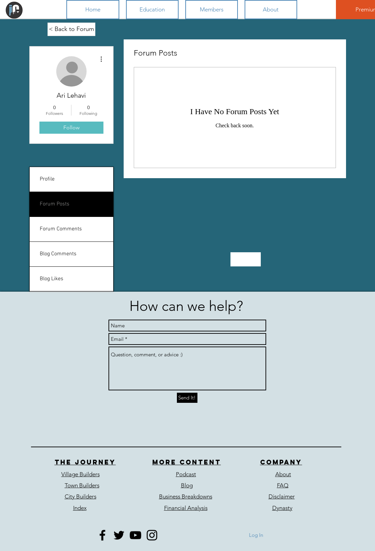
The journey (85, 462)
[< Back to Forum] (71, 29)
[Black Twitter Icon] (119, 535)
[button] (152, 9)
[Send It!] (187, 398)
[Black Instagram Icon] (152, 535)
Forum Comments (61, 229)
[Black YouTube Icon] (135, 535)
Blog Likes (51, 279)
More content (186, 462)
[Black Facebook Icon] (102, 535)
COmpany (281, 462)
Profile (47, 179)
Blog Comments (58, 254)
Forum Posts (54, 204)
